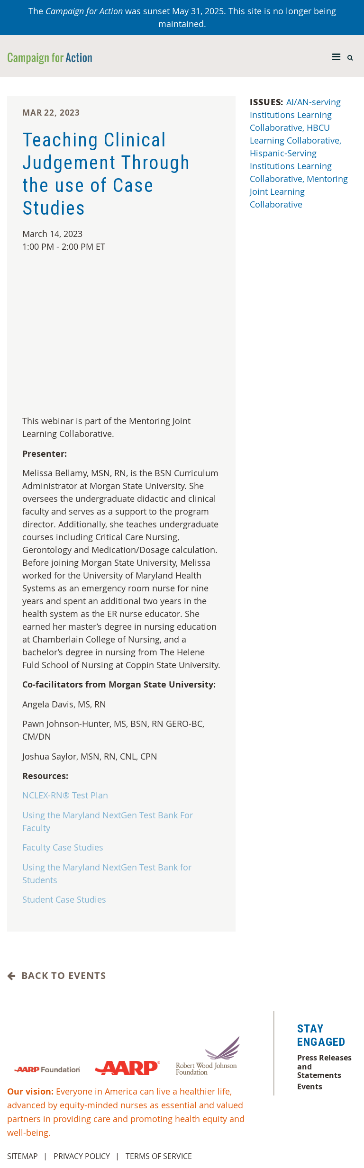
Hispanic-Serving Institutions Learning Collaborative (291, 165)
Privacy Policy (82, 1156)
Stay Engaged (321, 1035)
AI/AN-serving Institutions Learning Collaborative (295, 114)
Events (309, 1086)
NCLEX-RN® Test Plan (65, 795)
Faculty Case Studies (62, 847)
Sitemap (22, 1156)
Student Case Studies (64, 899)
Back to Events (56, 975)
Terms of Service (159, 1156)
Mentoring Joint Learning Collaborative (299, 191)
